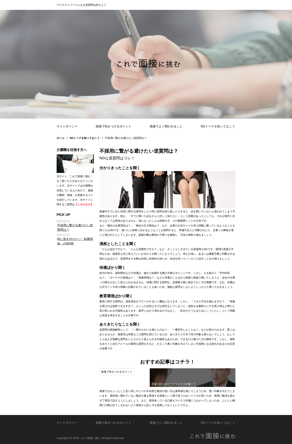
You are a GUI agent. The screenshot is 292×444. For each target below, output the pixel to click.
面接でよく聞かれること (166, 126)
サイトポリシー (67, 126)
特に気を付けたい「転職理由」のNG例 (75, 241)
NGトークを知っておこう (218, 126)
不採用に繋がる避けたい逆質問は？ (75, 227)
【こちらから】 (84, 204)
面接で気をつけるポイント (113, 126)
